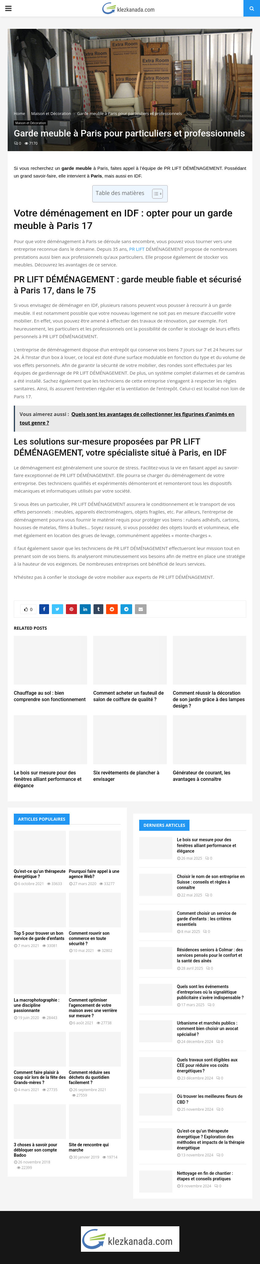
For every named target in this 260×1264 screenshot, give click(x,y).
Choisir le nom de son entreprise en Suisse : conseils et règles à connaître (211, 882)
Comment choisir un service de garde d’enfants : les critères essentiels (206, 919)
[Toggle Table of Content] (154, 194)
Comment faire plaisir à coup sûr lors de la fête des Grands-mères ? (40, 1077)
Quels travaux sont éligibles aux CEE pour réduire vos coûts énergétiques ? (207, 1065)
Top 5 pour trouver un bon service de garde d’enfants (39, 936)
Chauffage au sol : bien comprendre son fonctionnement (50, 696)
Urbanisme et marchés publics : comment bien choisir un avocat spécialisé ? (207, 1029)
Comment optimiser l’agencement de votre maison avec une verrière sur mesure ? (93, 1008)
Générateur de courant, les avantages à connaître (202, 776)
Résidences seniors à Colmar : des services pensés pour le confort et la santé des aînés (210, 955)
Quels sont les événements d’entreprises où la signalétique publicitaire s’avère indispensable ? (210, 992)
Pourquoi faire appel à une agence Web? (94, 874)
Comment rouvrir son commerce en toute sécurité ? (89, 938)
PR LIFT (136, 249)
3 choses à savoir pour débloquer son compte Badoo (35, 1150)
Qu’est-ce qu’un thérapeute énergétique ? (40, 874)
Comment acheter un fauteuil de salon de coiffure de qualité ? (128, 696)
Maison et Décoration (30, 123)
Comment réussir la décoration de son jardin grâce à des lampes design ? (209, 699)
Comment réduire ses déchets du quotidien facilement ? (89, 1077)
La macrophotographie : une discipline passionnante (36, 1005)
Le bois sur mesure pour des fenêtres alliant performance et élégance (48, 779)
